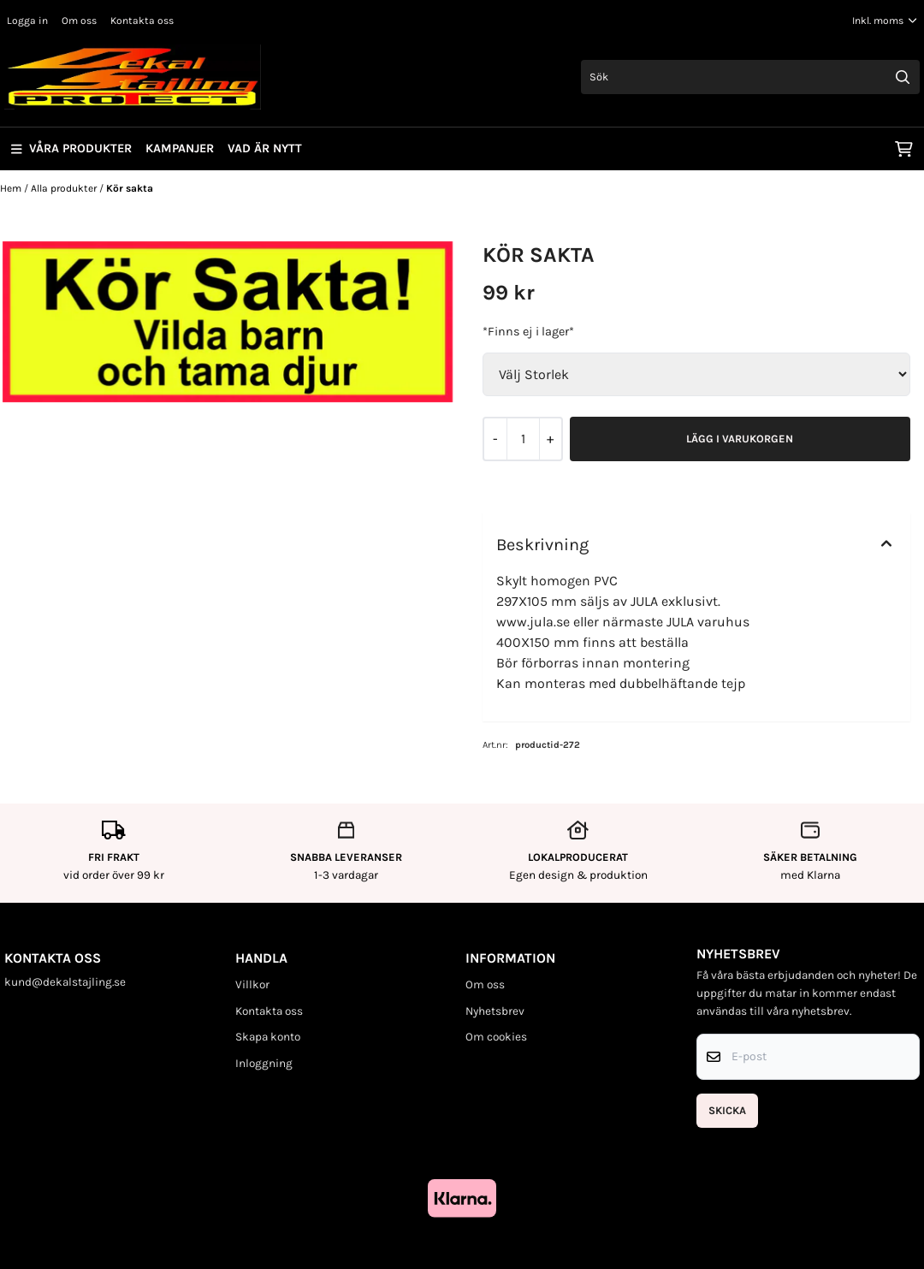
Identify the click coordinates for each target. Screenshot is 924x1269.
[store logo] (132, 77)
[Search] (903, 77)
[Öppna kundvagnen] (904, 148)
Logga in (27, 21)
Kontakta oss (142, 21)
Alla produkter (65, 188)
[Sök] (750, 77)
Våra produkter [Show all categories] (71, 148)
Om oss (79, 21)
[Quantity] (522, 439)
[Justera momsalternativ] (884, 20)
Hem (12, 188)
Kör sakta (129, 188)
